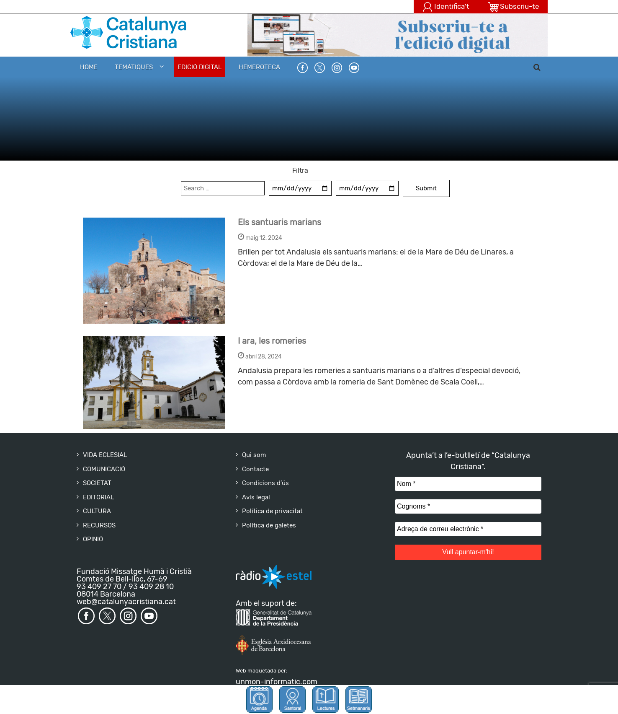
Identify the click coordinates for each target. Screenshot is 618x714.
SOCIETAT (97, 483)
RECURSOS (99, 525)
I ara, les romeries (272, 341)
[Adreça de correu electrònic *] (468, 529)
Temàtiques (134, 67)
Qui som (254, 455)
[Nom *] (468, 484)
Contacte (255, 469)
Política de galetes (269, 525)
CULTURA (97, 511)
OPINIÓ (93, 539)
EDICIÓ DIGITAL (199, 67)
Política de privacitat (272, 511)
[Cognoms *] (468, 506)
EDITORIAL (98, 497)
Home (89, 67)
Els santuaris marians (279, 222)
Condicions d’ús (265, 483)
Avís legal (256, 497)
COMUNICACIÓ (104, 469)
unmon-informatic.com (276, 681)
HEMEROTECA (259, 67)
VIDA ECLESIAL (105, 455)
